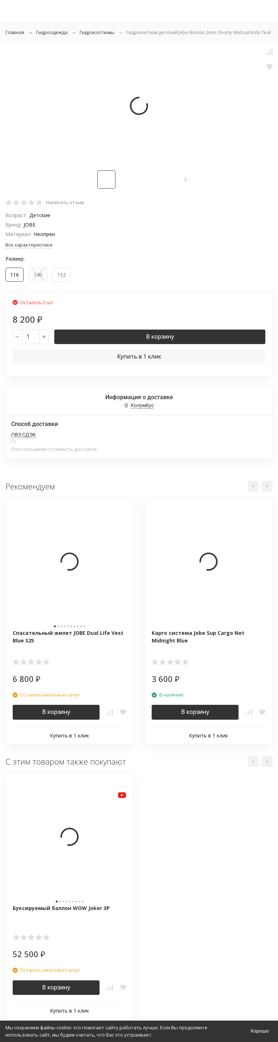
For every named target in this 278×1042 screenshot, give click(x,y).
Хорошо (259, 1030)
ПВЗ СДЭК (23, 435)
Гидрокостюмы (97, 32)
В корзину (160, 336)
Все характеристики (28, 244)
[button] (185, 179)
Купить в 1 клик (139, 356)
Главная (14, 32)
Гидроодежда (52, 32)
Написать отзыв (65, 202)
